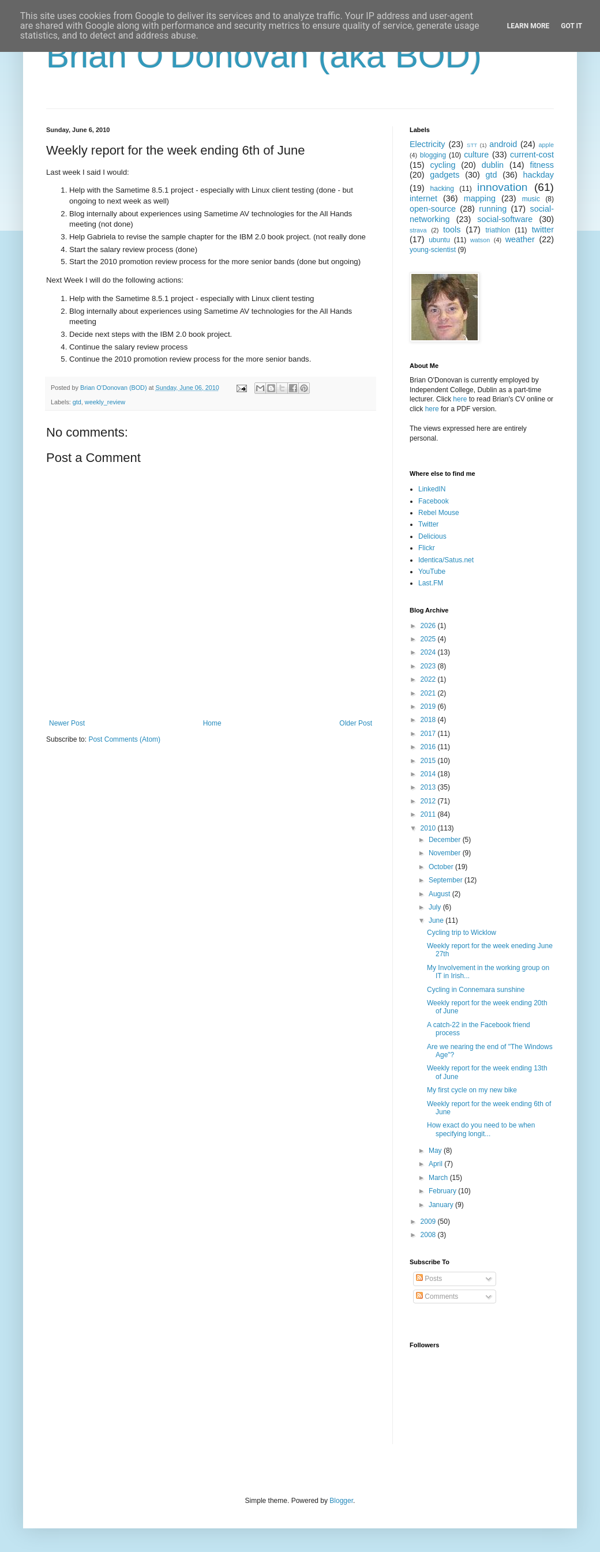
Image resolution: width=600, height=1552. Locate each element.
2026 (429, 626)
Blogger (341, 1501)
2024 (429, 652)
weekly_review (105, 402)
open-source (433, 208)
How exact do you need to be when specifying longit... (481, 1129)
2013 (429, 787)
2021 (429, 693)
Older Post (355, 723)
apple (546, 144)
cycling (442, 165)
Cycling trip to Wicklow (461, 933)
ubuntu (439, 240)
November (446, 853)
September (446, 880)
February (443, 1191)
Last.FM (430, 583)
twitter (543, 229)
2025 (429, 639)
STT (472, 145)
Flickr (426, 548)
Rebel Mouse (438, 513)
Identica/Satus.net (446, 560)
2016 (429, 747)
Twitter (428, 524)
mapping (480, 198)
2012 (429, 801)
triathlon (497, 230)
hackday (538, 174)
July (436, 907)
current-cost (532, 154)
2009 (429, 1221)
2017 (429, 734)
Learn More (528, 26)
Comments (437, 1296)
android (503, 144)
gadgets (444, 174)
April (436, 1164)
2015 (429, 761)
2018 (429, 720)
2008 (429, 1235)
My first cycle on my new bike (472, 1090)
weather (520, 239)
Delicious (432, 536)
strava (418, 230)
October (442, 867)
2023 (429, 666)
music (531, 199)
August (440, 894)
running (493, 208)
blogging (433, 155)
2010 (429, 828)
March (439, 1178)
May (436, 1151)
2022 (429, 679)
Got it (571, 26)
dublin (493, 165)
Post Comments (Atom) (124, 739)
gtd (77, 402)
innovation (502, 187)
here (460, 399)
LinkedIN (431, 489)
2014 (429, 774)
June (437, 920)
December (446, 840)
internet (423, 198)
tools (451, 229)
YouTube (431, 572)
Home (212, 723)
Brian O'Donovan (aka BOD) (264, 55)
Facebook (433, 501)
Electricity (427, 144)
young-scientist (433, 250)
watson (480, 239)
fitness (542, 165)
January (442, 1205)
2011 (429, 814)
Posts (429, 1279)
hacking (442, 189)
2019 (429, 706)
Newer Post (67, 723)
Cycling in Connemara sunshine (475, 990)
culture (476, 154)
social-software (504, 219)
